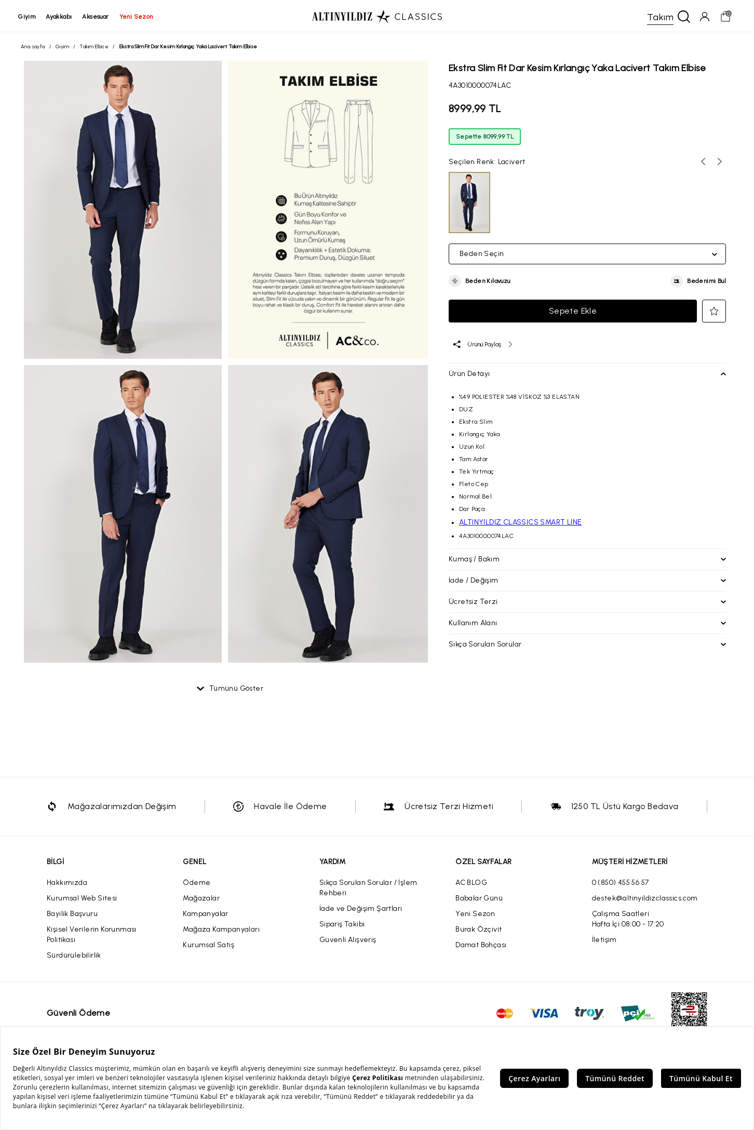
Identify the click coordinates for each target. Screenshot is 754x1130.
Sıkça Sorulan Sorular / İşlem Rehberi (368, 889)
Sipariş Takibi (342, 925)
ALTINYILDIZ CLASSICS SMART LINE (520, 523)
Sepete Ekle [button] (573, 312)
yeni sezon (138, 16)
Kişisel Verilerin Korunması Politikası (92, 936)
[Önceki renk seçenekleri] (703, 163)
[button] (479, 282)
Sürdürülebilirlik (74, 956)
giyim (29, 16)
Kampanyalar (205, 915)
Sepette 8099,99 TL (485, 138)
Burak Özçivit (478, 930)
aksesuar (98, 16)
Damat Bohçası (480, 946)
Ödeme (196, 884)
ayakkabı (61, 16)
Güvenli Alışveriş (347, 941)
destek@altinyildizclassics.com (645, 899)
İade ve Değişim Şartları (360, 910)
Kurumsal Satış (208, 946)
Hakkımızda (67, 884)
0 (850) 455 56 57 (620, 884)
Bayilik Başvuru (72, 915)
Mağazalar (201, 899)
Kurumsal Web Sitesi (82, 899)
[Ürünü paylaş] (482, 346)
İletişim (604, 941)
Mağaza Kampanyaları (221, 930)
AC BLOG (471, 884)
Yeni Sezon (475, 915)
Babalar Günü (479, 899)
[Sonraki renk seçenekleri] (719, 163)
